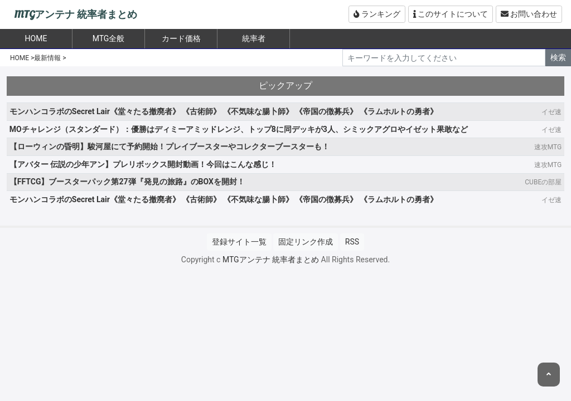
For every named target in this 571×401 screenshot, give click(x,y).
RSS (352, 241)
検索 (558, 57)
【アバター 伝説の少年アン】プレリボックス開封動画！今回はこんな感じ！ (143, 164)
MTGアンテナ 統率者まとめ (75, 15)
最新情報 (47, 58)
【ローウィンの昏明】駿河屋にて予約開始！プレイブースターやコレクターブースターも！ (169, 146)
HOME (19, 58)
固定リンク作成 (305, 241)
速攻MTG (548, 147)
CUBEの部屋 (543, 182)
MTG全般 (109, 38)
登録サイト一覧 (239, 241)
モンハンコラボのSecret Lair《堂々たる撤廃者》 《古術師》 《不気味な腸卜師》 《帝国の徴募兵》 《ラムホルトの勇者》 (223, 111)
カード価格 (181, 38)
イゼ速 (551, 112)
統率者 (253, 38)
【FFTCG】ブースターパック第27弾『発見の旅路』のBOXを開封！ (127, 181)
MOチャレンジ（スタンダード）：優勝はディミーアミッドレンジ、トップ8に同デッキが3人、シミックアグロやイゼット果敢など (238, 129)
